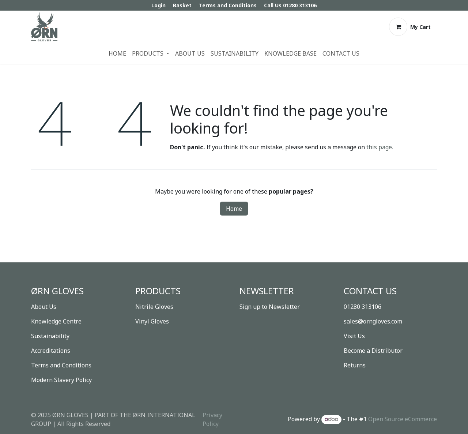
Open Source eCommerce (402, 419)
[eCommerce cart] (410, 26)
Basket (182, 5)
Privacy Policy (212, 419)
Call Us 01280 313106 (290, 5)
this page (379, 147)
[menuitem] (117, 53)
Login (158, 5)
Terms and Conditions (228, 5)
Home (234, 209)
